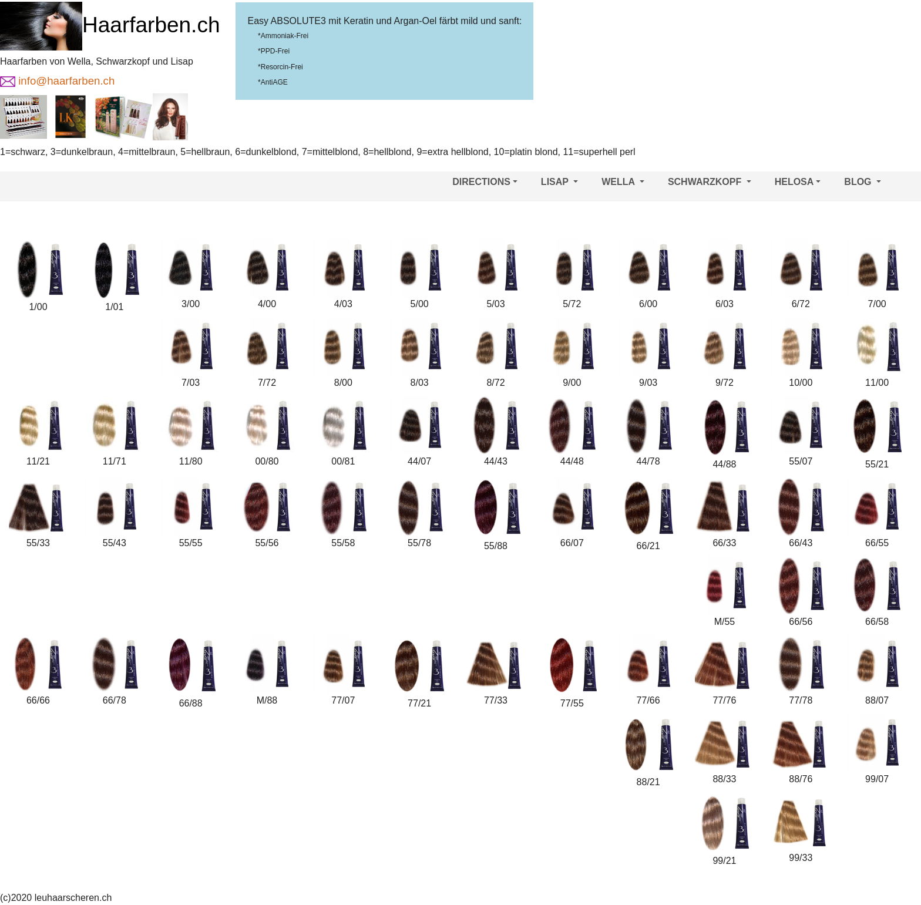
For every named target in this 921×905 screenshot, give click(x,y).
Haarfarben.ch (110, 25)
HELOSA (798, 182)
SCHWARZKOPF (709, 182)
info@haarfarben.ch (57, 81)
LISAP (559, 182)
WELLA (622, 182)
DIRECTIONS (484, 182)
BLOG (862, 182)
